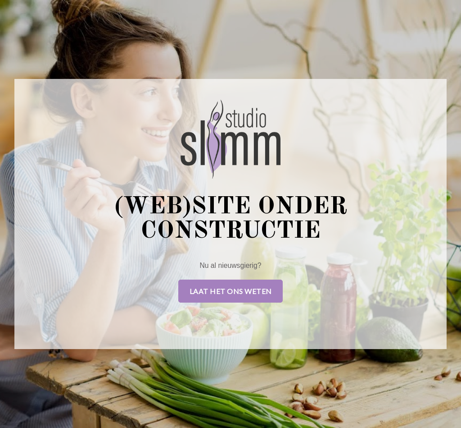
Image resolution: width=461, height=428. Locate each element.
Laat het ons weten (231, 291)
